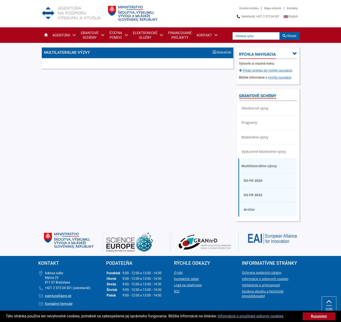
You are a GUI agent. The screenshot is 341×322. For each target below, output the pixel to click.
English (290, 16)
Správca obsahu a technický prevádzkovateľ (263, 293)
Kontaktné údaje (186, 279)
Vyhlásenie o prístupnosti (261, 285)
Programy (249, 122)
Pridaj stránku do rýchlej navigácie (265, 70)
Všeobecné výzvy (255, 108)
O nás (178, 272)
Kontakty (292, 8)
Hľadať (289, 36)
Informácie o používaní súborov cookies (250, 316)
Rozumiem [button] (319, 316)
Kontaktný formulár (59, 304)
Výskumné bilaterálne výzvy (263, 151)
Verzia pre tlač (222, 52)
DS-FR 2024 (253, 180)
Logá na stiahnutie (188, 285)
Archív (249, 209)
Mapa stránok (272, 8)
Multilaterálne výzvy (259, 165)
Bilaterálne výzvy (254, 137)
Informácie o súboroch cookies (265, 279)
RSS (177, 291)
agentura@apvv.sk (58, 296)
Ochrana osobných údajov (261, 272)
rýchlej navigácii (279, 77)
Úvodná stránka (249, 8)
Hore (329, 305)
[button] (46, 35)
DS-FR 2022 (253, 194)
